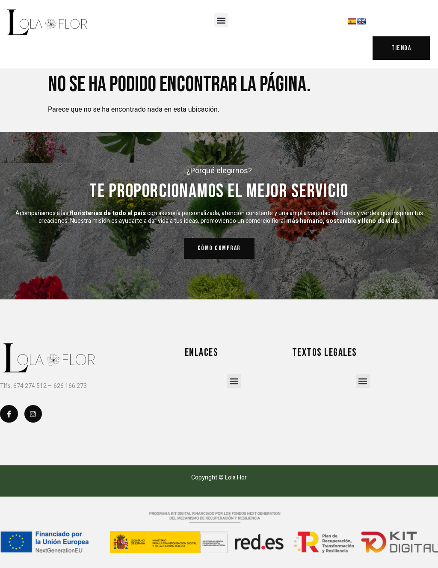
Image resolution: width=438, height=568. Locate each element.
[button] (221, 20)
